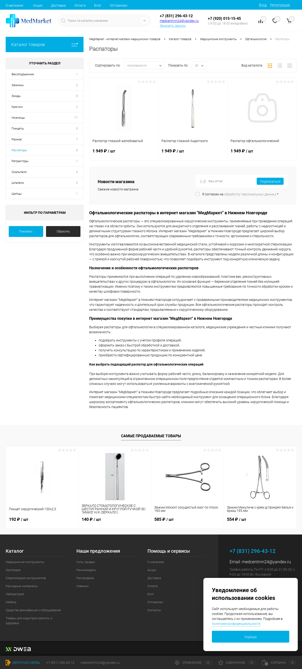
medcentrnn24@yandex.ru (179, 21)
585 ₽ (164, 519)
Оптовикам (118, 5)
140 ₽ (91, 519)
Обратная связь (23, 663)
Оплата (80, 5)
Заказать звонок (173, 26)
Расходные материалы (22, 586)
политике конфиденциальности (236, 624)
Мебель (11, 602)
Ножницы (18, 117)
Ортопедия (13, 570)
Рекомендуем (86, 570)
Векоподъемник (23, 74)
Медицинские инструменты (25, 562)
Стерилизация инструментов (26, 578)
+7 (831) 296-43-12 (176, 16)
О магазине (14, 5)
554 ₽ (236, 519)
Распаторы (19, 150)
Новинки (82, 586)
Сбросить (63, 231)
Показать (26, 231)
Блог (97, 5)
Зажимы (18, 85)
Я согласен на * (240, 194)
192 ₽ (18, 519)
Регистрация (280, 5)
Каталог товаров (44, 44)
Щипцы (17, 193)
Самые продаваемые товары (151, 436)
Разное (17, 139)
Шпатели (18, 183)
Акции (37, 5)
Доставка (58, 5)
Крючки (17, 107)
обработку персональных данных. (250, 194)
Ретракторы (20, 161)
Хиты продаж (85, 562)
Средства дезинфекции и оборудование (33, 610)
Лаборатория (15, 594)
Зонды (16, 96)
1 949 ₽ (123, 153)
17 (76, 117)
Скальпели (19, 172)
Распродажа (85, 578)
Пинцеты (18, 128)
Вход (263, 5)
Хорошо (250, 637)
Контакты (154, 610)
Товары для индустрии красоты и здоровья (29, 620)
